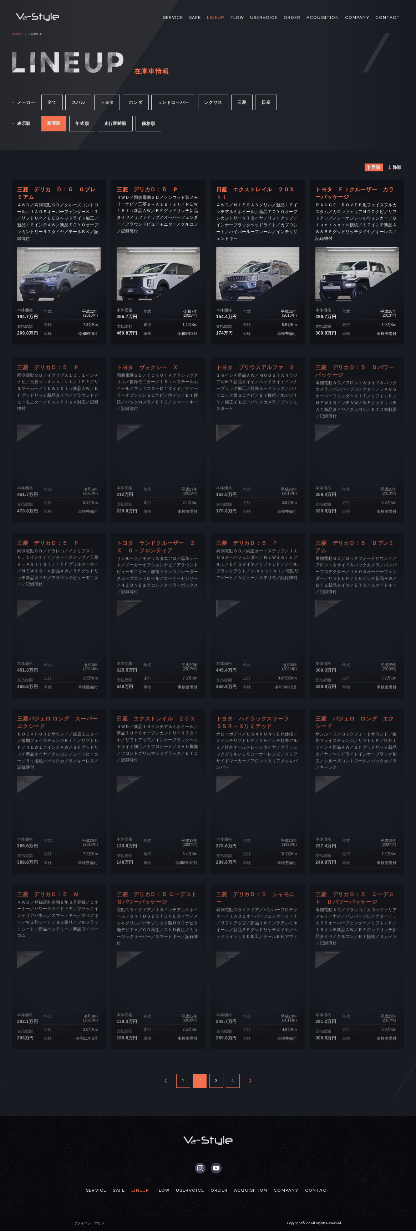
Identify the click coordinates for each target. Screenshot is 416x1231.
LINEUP (215, 17)
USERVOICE (264, 17)
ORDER (292, 17)
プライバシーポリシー (91, 1223)
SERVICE (173, 17)
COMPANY (357, 17)
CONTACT (387, 17)
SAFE (195, 17)
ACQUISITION (322, 17)
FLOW (237, 17)
